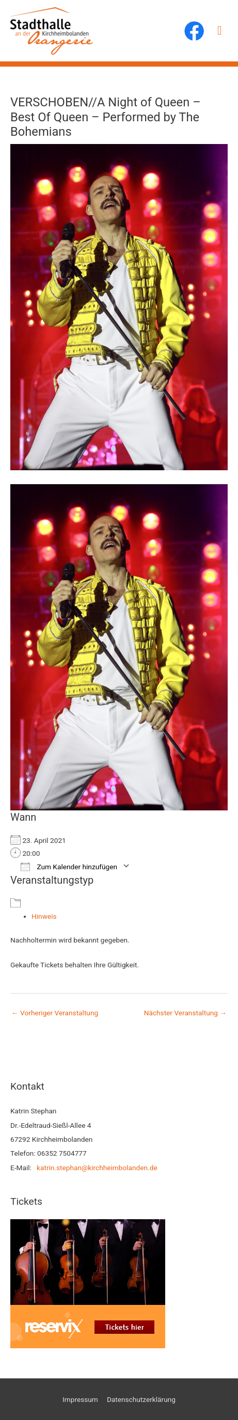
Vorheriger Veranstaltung (54, 1013)
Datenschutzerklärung (141, 1399)
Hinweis (44, 916)
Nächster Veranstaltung (185, 1013)
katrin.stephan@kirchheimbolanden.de (97, 1167)
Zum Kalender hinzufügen (69, 866)
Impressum (80, 1399)
